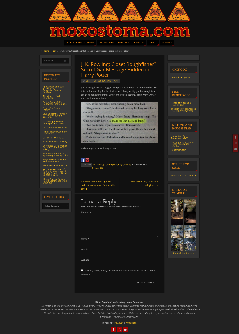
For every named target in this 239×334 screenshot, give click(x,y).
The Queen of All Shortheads (51, 97)
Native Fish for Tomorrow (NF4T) (179, 137)
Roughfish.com (178, 149)
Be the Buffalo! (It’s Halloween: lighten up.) (54, 103)
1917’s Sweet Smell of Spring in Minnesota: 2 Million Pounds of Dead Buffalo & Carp (55, 172)
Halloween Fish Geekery (55, 141)
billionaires (97, 164)
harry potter (112, 164)
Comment (87, 212)
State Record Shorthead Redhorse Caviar (55, 160)
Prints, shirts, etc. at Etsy (183, 175)
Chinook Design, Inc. (181, 77)
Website (85, 260)
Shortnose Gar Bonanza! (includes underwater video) (55, 147)
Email (85, 249)
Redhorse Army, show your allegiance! (144, 183)
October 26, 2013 (102, 81)
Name (85, 238)
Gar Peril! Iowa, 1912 (53, 137)
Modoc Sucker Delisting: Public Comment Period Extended (55, 181)
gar (54, 51)
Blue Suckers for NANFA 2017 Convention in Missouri (55, 115)
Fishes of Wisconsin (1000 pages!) (181, 103)
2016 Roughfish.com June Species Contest (53, 122)
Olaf (88, 81)
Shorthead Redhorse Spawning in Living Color (55, 154)
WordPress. (131, 323)
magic (120, 164)
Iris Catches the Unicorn (55, 127)
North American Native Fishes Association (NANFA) (182, 144)
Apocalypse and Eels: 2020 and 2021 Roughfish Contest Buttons (53, 89)
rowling (127, 164)
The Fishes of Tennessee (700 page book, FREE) (183, 109)
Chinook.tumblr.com (183, 253)
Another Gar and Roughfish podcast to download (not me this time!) (98, 185)
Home (46, 51)
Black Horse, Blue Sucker (55, 165)
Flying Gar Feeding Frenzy (52, 109)
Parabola (118, 323)
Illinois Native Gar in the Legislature (55, 132)
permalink (97, 168)
